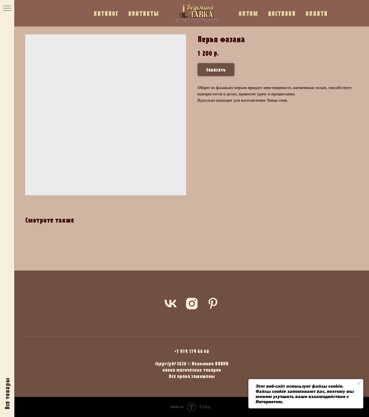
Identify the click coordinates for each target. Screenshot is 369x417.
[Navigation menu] (7, 8)
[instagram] (192, 303)
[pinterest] (213, 303)
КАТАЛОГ (106, 13)
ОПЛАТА (317, 13)
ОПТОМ (248, 13)
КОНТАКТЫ (143, 13)
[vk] (170, 303)
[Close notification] (359, 383)
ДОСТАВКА (282, 13)
